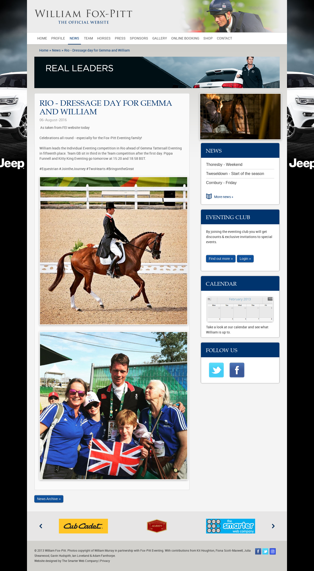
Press (120, 38)
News (74, 38)
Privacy (105, 561)
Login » (245, 259)
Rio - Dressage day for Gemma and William (97, 50)
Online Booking (185, 38)
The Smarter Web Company (80, 561)
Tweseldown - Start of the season (235, 174)
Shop (208, 38)
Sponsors (139, 38)
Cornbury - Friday (221, 183)
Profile (58, 38)
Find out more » (221, 259)
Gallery (159, 38)
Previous (40, 526)
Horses (104, 38)
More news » (223, 197)
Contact (224, 38)
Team (88, 38)
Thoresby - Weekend (224, 164)
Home (42, 38)
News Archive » (49, 499)
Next (273, 526)
